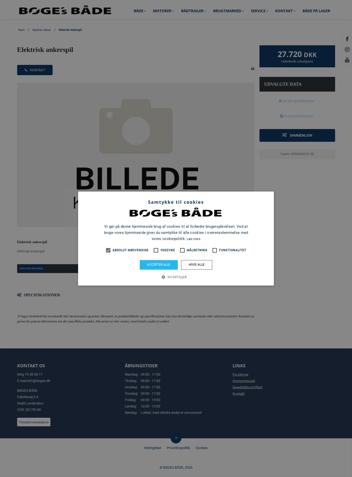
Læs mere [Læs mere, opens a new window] (193, 239)
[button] (176, 276)
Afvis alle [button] (197, 264)
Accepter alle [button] (158, 264)
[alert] (176, 238)
